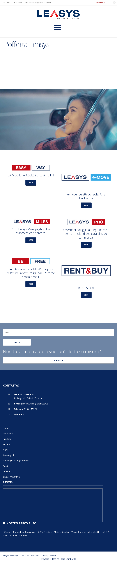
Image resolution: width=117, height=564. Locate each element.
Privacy (6, 444)
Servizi (6, 466)
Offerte (6, 471)
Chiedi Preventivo (11, 476)
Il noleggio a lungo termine (16, 460)
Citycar (7, 532)
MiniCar (13, 535)
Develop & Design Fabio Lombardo (58, 558)
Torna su (52, 555)
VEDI (31, 182)
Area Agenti (8, 455)
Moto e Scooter (61, 532)
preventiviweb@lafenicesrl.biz (38, 2)
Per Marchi (25, 535)
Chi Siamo (100, 2)
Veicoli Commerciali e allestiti (85, 532)
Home (6, 428)
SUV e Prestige (45, 532)
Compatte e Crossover (24, 532)
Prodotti (7, 438)
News (6, 449)
